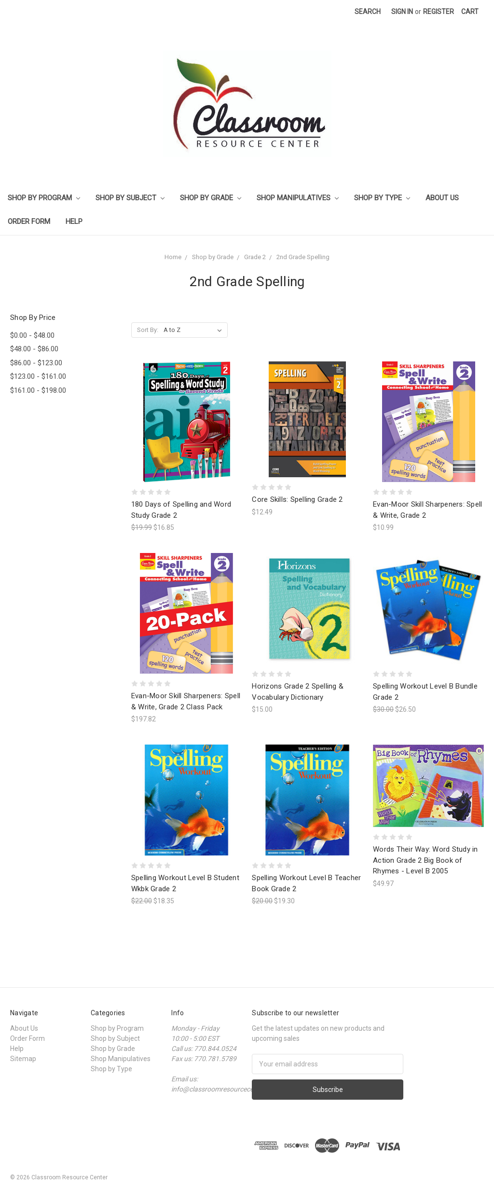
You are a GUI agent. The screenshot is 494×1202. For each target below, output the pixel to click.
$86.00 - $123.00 (36, 363)
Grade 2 (255, 257)
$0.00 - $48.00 (32, 335)
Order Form (29, 221)
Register (438, 11)
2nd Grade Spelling (302, 257)
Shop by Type (382, 197)
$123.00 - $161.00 (38, 376)
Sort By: (147, 329)
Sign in (402, 11)
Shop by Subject (130, 197)
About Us (442, 197)
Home (173, 257)
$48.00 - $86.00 (34, 349)
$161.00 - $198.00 (38, 390)
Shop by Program (44, 197)
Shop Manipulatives (298, 197)
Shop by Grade (210, 197)
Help (74, 221)
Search (368, 11)
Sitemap (23, 1059)
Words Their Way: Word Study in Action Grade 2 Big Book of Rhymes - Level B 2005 (425, 860)
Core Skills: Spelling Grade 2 (297, 499)
